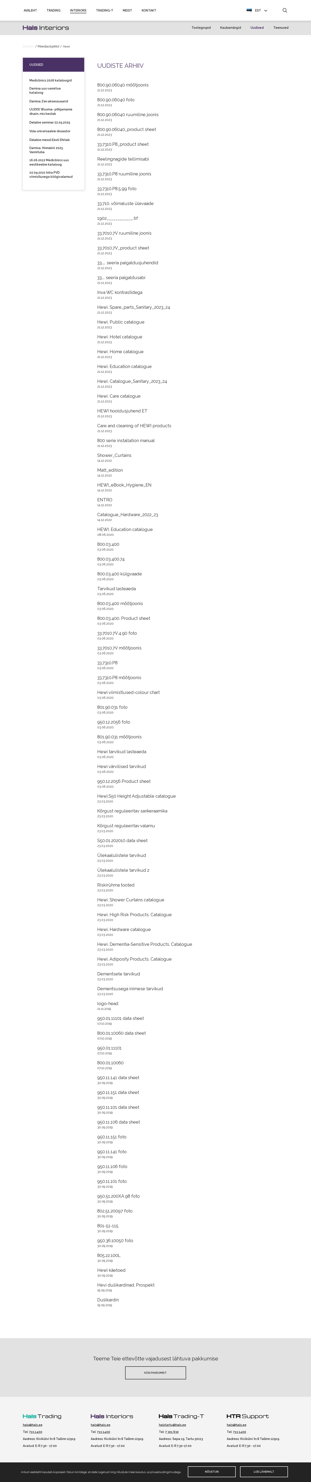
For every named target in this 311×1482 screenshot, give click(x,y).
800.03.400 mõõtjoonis (120, 605)
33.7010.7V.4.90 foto (117, 635)
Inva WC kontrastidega (119, 294)
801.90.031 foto (112, 709)
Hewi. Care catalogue (119, 398)
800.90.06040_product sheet (126, 131)
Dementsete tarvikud (118, 975)
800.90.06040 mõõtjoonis (123, 87)
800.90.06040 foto (115, 101)
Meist (127, 11)
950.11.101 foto (112, 1183)
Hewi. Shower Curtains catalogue (130, 901)
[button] (284, 11)
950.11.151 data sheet (118, 1094)
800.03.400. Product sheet (123, 620)
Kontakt (149, 11)
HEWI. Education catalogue (125, 531)
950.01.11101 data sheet (120, 1020)
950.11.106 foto (112, 1168)
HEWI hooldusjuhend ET (122, 412)
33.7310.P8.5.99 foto (116, 190)
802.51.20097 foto (115, 1213)
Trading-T (104, 11)
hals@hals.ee (32, 1427)
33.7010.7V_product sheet (123, 250)
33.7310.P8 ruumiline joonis (124, 175)
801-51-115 (107, 1227)
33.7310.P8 (107, 664)
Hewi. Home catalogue (120, 353)
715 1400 (35, 1434)
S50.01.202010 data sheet (122, 842)
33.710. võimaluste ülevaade (125, 205)
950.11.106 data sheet (118, 1124)
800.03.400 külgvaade (119, 575)
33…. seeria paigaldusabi (121, 279)
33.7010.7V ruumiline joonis (124, 235)
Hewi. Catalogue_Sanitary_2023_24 (132, 383)
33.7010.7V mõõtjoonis (119, 650)
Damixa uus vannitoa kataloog (45, 92)
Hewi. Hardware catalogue (124, 931)
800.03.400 (108, 546)
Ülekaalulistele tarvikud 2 (123, 872)
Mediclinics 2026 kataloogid (50, 82)
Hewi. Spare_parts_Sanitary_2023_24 (133, 309)
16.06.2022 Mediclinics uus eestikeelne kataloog (49, 164)
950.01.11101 (109, 1050)
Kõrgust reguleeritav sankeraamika (132, 813)
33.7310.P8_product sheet (123, 146)
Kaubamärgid (230, 29)
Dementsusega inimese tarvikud (130, 990)
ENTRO (104, 501)
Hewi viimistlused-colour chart (128, 694)
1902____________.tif (117, 220)
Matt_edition (110, 472)
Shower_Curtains (114, 457)
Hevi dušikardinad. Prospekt (126, 1287)
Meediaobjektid (48, 48)
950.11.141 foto (112, 1153)
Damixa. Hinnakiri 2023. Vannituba (46, 152)
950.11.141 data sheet (118, 1079)
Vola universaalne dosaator (49, 133)
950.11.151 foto (111, 1138)
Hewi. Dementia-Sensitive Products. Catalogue (144, 946)
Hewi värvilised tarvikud (121, 768)
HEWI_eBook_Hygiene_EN (124, 487)
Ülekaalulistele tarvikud (121, 857)
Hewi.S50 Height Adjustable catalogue (136, 798)
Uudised (257, 29)
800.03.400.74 (111, 561)
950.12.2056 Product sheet (124, 783)
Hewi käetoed (111, 1272)
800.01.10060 (110, 1064)
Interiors (78, 11)
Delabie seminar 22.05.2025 (49, 124)
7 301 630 (172, 1434)
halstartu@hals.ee (172, 1427)
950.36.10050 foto (115, 1242)
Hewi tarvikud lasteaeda (121, 753)
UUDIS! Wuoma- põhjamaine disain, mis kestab (50, 113)
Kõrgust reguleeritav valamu (126, 827)
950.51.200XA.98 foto (118, 1198)
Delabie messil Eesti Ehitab (49, 142)
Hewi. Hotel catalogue (119, 338)
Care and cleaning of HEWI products (134, 427)
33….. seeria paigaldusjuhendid (127, 264)
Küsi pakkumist (155, 1374)
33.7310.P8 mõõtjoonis (119, 679)
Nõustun (212, 1471)
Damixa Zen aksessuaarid (48, 103)
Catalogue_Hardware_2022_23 (127, 516)
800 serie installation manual (126, 442)
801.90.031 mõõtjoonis (119, 738)
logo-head (107, 1005)
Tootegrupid (201, 29)
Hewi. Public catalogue (121, 324)
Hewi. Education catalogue (124, 368)
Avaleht (30, 11)
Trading (54, 11)
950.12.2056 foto (113, 724)
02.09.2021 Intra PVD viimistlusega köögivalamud (50, 177)
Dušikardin (108, 1301)
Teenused (280, 29)
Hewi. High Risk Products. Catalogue (134, 916)
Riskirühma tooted (115, 887)
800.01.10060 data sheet (121, 1035)
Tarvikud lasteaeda (116, 590)
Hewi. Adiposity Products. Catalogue (134, 961)
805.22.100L (109, 1257)
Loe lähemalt (264, 1471)
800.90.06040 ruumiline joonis (128, 116)
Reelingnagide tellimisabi (123, 161)
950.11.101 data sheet (118, 1109)
